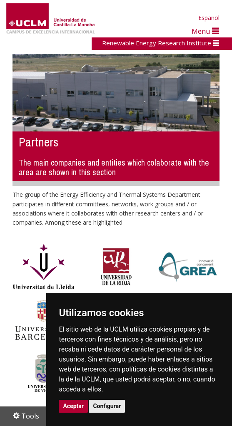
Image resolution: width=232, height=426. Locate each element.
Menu (205, 31)
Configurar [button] (107, 406)
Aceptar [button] (73, 406)
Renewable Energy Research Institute (160, 43)
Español (209, 18)
